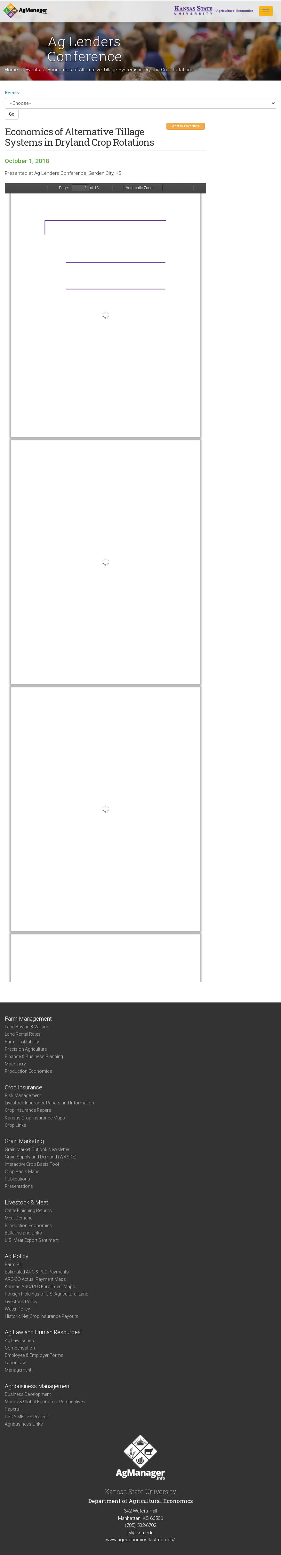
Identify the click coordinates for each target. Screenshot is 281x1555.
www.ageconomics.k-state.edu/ (140, 1540)
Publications (17, 1178)
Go (11, 114)
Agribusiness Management (38, 1386)
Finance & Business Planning (34, 1056)
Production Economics (28, 1071)
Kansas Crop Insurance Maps (35, 1117)
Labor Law (15, 1362)
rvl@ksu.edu (140, 1533)
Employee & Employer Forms (34, 1355)
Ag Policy (16, 1256)
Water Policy (17, 1308)
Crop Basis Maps (22, 1171)
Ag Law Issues (19, 1340)
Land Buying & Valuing (27, 1026)
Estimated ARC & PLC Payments (37, 1271)
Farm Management (28, 1018)
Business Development (28, 1394)
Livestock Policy (21, 1301)
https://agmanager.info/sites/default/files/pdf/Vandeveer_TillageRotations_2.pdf (105, 582)
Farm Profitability (22, 1041)
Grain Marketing (24, 1141)
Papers (12, 1409)
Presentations (19, 1186)
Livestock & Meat (26, 1202)
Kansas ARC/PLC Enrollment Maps (40, 1286)
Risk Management (23, 1095)
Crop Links (15, 1125)
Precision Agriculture (26, 1049)
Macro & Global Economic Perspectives (45, 1401)
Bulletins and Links (23, 1232)
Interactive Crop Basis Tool (32, 1164)
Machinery (15, 1063)
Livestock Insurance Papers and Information (49, 1102)
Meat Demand (19, 1217)
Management (18, 1370)
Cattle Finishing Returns (28, 1210)
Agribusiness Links (24, 1424)
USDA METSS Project (26, 1416)
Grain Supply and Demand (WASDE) (40, 1156)
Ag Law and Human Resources (43, 1332)
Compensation (20, 1347)
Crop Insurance (23, 1087)
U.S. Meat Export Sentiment (32, 1240)
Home (11, 70)
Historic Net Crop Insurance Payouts (41, 1316)
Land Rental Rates (23, 1034)
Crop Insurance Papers (28, 1110)
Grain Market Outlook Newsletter (37, 1149)
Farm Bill (13, 1264)
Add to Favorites (185, 126)
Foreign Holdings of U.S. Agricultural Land (46, 1293)
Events (33, 70)
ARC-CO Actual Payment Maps (35, 1279)
